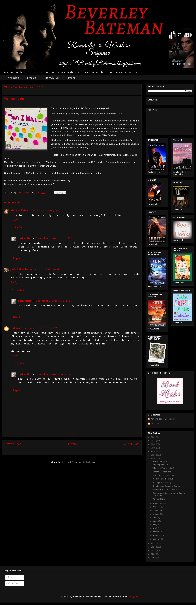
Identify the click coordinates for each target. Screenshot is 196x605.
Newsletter (52, 77)
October (157, 507)
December (158, 461)
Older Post (132, 444)
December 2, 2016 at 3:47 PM (41, 328)
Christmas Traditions (161, 472)
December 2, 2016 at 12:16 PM (54, 238)
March (156, 532)
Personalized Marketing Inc (163, 419)
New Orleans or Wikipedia (164, 475)
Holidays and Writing (161, 482)
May (155, 525)
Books (71, 77)
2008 (153, 558)
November (158, 503)
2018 (153, 451)
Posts (10, 577)
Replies (19, 227)
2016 (153, 458)
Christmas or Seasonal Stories (166, 486)
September (158, 510)
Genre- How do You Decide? (165, 489)
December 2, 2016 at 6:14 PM (53, 374)
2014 (153, 547)
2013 (153, 550)
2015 (153, 543)
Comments (14, 583)
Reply (14, 220)
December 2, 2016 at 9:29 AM (43, 269)
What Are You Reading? (163, 468)
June (155, 521)
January (157, 539)
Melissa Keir (18, 210)
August (156, 514)
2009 (153, 554)
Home (72, 444)
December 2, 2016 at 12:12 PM (54, 301)
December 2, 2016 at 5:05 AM (45, 210)
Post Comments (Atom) (80, 462)
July (155, 518)
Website (13, 77)
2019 (153, 448)
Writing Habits (158, 499)
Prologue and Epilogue (162, 479)
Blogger (32, 77)
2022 (153, 437)
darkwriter (25, 238)
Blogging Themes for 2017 (164, 465)
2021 (153, 441)
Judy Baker (17, 269)
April (155, 528)
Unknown (16, 328)
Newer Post (12, 444)
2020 (153, 444)
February (157, 535)
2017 (153, 455)
